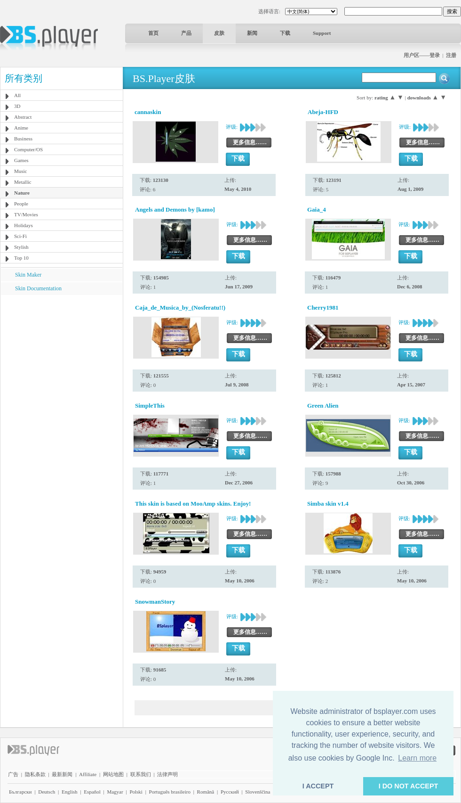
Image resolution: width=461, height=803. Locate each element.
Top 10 (21, 258)
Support (322, 33)
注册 (451, 55)
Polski (136, 792)
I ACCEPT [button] (318, 786)
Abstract (23, 117)
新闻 (252, 33)
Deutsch (46, 792)
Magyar (115, 792)
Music (20, 171)
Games (21, 160)
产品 (186, 33)
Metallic (23, 182)
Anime (21, 128)
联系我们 (140, 774)
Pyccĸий (230, 792)
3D (17, 106)
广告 (13, 774)
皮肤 (219, 33)
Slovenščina (257, 792)
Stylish (21, 247)
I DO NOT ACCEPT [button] (408, 786)
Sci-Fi (20, 236)
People (21, 203)
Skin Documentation (38, 288)
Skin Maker (28, 274)
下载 (285, 33)
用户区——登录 (422, 55)
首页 (153, 33)
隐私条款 (35, 774)
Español (92, 792)
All (17, 95)
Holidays (23, 225)
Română (206, 792)
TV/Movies (26, 214)
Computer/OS (28, 149)
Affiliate (87, 774)
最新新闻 (62, 774)
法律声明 (167, 774)
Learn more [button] (417, 758)
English (70, 792)
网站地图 (113, 774)
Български (20, 792)
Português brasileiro (170, 792)
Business (23, 138)
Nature (22, 193)
